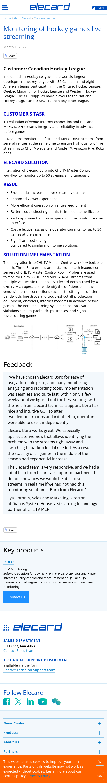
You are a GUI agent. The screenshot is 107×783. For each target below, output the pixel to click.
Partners (10, 751)
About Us (11, 742)
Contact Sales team (18, 650)
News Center (14, 723)
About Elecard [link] (22, 18)
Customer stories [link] (44, 18)
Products (10, 732)
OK (99, 776)
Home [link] (7, 18)
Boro (8, 561)
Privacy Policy (39, 776)
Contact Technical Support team (29, 670)
